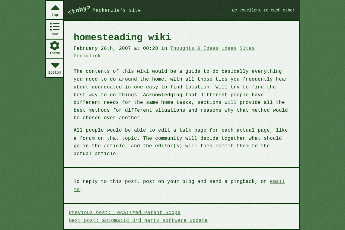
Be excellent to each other (261, 10)
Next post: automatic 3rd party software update (135, 203)
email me (273, 173)
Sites (240, 48)
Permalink (268, 48)
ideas (223, 48)
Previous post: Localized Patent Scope (122, 196)
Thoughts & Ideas (189, 48)
